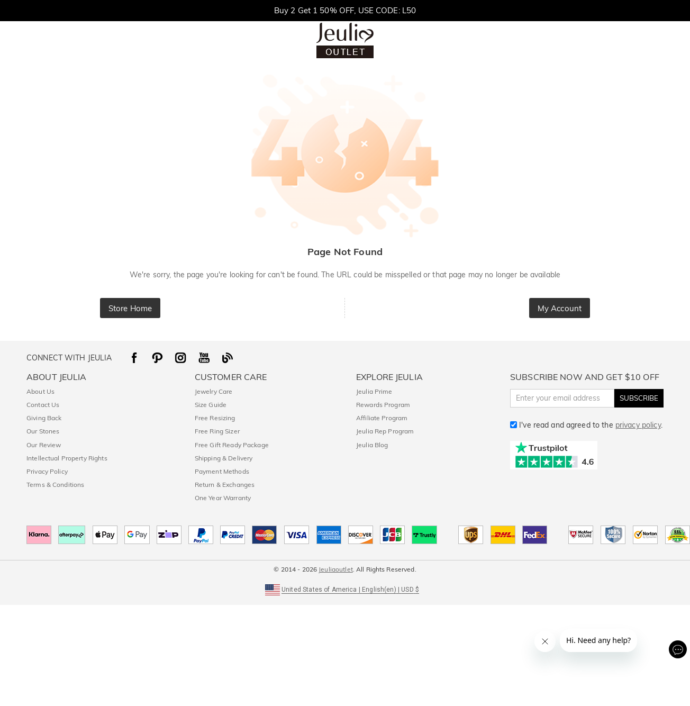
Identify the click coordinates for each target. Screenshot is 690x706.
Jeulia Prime (374, 391)
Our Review (43, 445)
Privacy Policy (47, 471)
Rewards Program (383, 405)
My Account (560, 308)
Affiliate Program (381, 418)
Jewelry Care (214, 391)
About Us (40, 391)
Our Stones (42, 431)
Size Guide (210, 405)
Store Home (130, 308)
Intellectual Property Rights (66, 458)
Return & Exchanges (225, 484)
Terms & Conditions (55, 484)
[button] (345, 588)
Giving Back (43, 418)
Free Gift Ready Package (232, 445)
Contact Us (42, 405)
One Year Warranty (223, 498)
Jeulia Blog (372, 445)
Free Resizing (215, 418)
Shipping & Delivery (224, 458)
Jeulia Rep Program (385, 431)
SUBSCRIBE (639, 398)
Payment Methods (222, 471)
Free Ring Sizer (217, 431)
